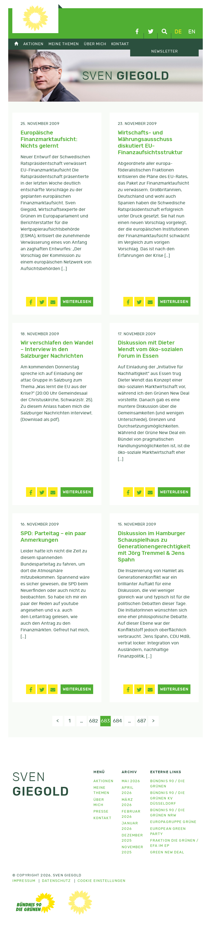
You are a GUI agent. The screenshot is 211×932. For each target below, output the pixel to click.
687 (143, 721)
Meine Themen (64, 44)
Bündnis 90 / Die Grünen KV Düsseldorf (167, 799)
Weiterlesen (77, 302)
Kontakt (120, 44)
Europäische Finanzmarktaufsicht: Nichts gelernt (49, 139)
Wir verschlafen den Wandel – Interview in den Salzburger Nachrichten (57, 349)
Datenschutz (56, 881)
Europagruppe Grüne (173, 823)
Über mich (95, 44)
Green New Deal (167, 853)
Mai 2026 (131, 782)
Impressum (23, 881)
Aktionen (33, 44)
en (191, 32)
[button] (31, 301)
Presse (101, 812)
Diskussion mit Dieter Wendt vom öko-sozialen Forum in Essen (150, 349)
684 (118, 721)
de (178, 32)
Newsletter (164, 51)
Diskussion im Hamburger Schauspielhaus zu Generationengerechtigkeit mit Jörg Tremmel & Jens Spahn (154, 547)
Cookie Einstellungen (102, 881)
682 (93, 721)
